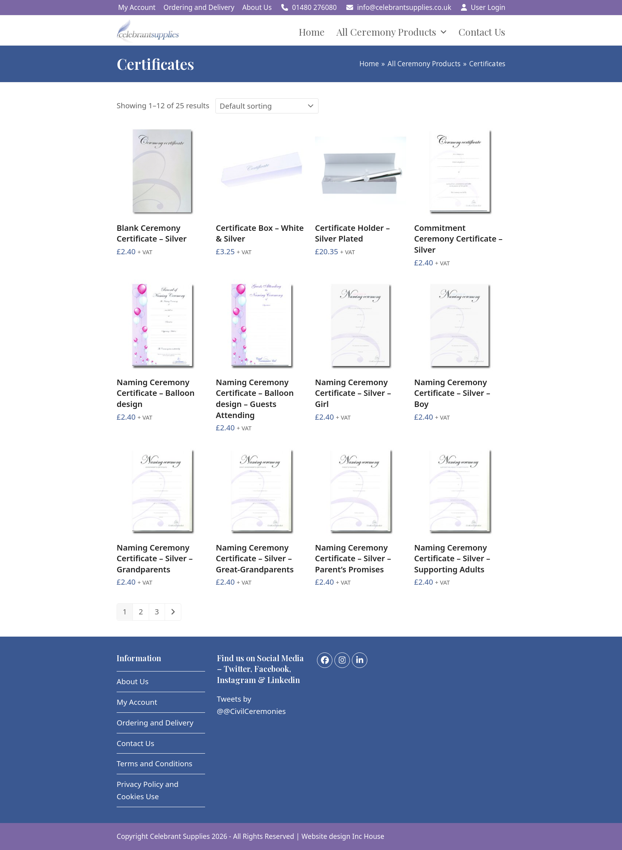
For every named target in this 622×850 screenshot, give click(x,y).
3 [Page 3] (157, 611)
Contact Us (135, 743)
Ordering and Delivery (155, 722)
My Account (137, 702)
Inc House (368, 836)
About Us (132, 681)
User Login (488, 7)
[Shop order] (267, 106)
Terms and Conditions (154, 763)
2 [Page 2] (141, 611)
